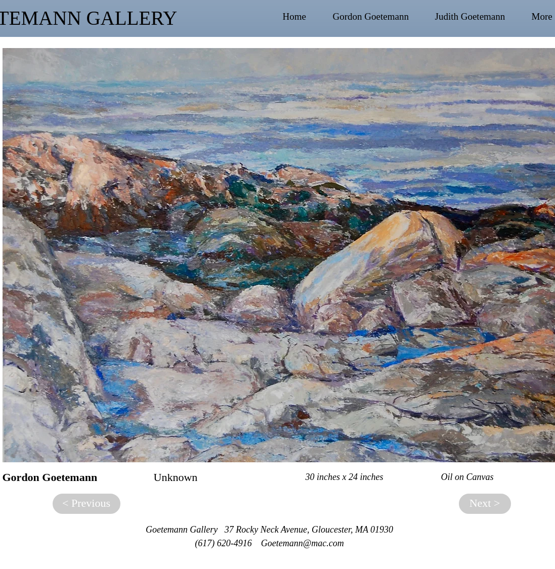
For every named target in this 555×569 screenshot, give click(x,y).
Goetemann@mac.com (302, 543)
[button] (379, 17)
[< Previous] (86, 504)
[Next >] (485, 504)
